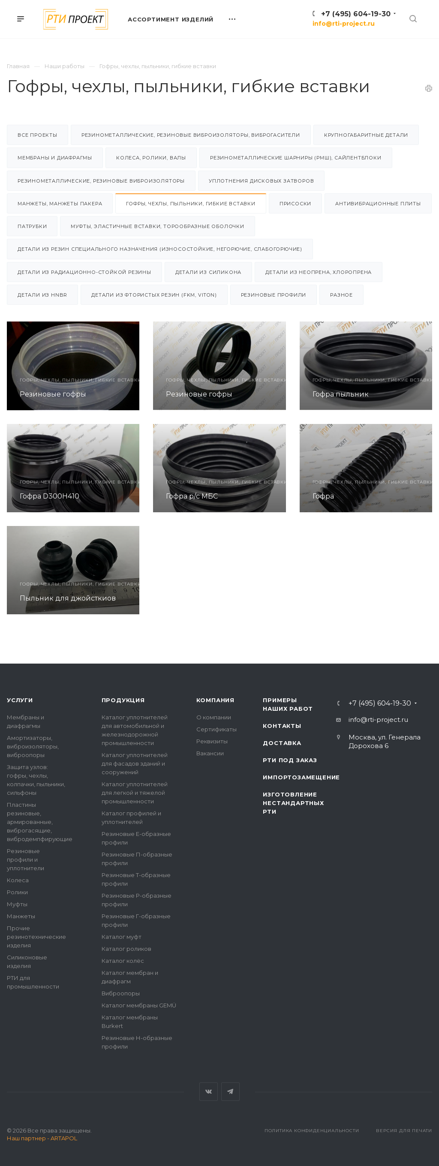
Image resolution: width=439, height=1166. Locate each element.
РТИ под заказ (290, 760)
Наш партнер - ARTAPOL (42, 1138)
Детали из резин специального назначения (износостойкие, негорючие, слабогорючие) (160, 249)
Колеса (18, 880)
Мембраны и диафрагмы (55, 158)
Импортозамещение (301, 777)
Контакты (282, 725)
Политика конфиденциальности (312, 1130)
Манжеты (21, 916)
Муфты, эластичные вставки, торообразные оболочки (157, 226)
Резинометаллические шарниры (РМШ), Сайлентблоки (296, 158)
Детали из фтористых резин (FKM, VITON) (153, 295)
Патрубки (32, 226)
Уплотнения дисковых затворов (261, 181)
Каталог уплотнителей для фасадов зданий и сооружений (135, 763)
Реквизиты (212, 741)
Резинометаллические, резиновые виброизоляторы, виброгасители (190, 135)
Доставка (282, 742)
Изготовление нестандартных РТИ (293, 803)
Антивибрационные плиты (378, 204)
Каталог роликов (126, 948)
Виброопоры (121, 993)
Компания (215, 700)
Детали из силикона (208, 272)
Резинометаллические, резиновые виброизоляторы (101, 181)
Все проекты (37, 135)
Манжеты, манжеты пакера (60, 204)
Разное (341, 295)
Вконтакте (208, 1091)
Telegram (230, 1091)
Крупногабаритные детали (366, 135)
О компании (213, 717)
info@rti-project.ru (344, 23)
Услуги (20, 700)
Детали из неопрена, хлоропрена (318, 272)
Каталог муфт (121, 936)
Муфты (17, 904)
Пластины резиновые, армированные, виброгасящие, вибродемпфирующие (39, 821)
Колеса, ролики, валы (151, 158)
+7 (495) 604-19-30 (356, 14)
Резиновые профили (274, 295)
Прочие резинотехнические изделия (36, 937)
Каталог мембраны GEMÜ (139, 1005)
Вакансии (210, 753)
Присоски (295, 204)
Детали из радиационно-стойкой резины (84, 272)
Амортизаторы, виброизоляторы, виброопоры (33, 746)
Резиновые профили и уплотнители (25, 859)
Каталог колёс (123, 960)
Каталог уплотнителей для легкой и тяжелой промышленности (135, 793)
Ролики (17, 892)
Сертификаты (216, 729)
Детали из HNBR (42, 295)
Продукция (123, 700)
